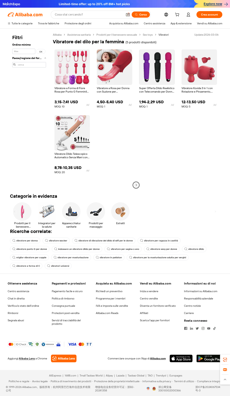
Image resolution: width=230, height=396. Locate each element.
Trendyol (161, 375)
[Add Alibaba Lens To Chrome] (63, 358)
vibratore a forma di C (26, 265)
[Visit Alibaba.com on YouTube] (208, 328)
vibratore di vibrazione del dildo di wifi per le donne (104, 240)
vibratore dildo (194, 249)
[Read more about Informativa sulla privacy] (156, 381)
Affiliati (144, 313)
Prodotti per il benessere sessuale (116, 34)
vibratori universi (58, 265)
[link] (225, 360)
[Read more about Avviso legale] (39, 381)
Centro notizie (192, 305)
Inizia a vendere (149, 291)
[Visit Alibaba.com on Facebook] (185, 328)
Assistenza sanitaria (79, 34)
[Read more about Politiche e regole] (18, 381)
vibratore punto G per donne (29, 249)
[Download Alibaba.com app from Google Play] (209, 358)
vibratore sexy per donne (161, 249)
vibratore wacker (56, 240)
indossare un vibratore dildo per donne (77, 249)
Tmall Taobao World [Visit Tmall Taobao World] (91, 375)
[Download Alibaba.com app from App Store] (181, 358)
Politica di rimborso (63, 298)
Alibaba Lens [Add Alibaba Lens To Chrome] (27, 358)
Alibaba (57, 34)
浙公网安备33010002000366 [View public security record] (169, 388)
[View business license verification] (148, 389)
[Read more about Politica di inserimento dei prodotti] (70, 381)
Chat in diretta (16, 298)
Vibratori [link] (164, 34)
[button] (128, 14)
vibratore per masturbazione (71, 257)
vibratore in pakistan (109, 257)
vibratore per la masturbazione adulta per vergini (157, 257)
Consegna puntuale (63, 305)
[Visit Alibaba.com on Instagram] (203, 328)
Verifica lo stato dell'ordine (23, 305)
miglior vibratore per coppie (29, 257)
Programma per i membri (110, 298)
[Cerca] (141, 14)
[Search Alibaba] (88, 14)
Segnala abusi (16, 320)
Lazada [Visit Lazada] (120, 375)
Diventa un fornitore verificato (158, 305)
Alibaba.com (158, 358)
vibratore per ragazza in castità (159, 240)
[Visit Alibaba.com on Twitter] (197, 328)
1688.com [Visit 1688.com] (70, 375)
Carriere (189, 313)
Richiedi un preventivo (109, 291)
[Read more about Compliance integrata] (209, 381)
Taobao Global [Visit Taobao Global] (136, 375)
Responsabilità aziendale (198, 298)
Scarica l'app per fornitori (155, 320)
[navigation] (29, 110)
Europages (175, 375)
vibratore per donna (25, 240)
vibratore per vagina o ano (123, 249)
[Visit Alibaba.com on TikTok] (214, 328)
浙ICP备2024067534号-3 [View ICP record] (207, 388)
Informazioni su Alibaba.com (200, 291)
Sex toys (148, 34)
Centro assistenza (18, 291)
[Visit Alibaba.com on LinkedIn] (191, 328)
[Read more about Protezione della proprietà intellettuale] (116, 381)
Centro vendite (149, 298)
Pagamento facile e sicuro (67, 291)
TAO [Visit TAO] (150, 375)
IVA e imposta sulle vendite (112, 305)
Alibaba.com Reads (107, 313)
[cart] (178, 15)
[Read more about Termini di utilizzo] (183, 381)
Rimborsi (13, 313)
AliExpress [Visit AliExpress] (55, 375)
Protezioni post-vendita (65, 313)
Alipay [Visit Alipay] (109, 375)
